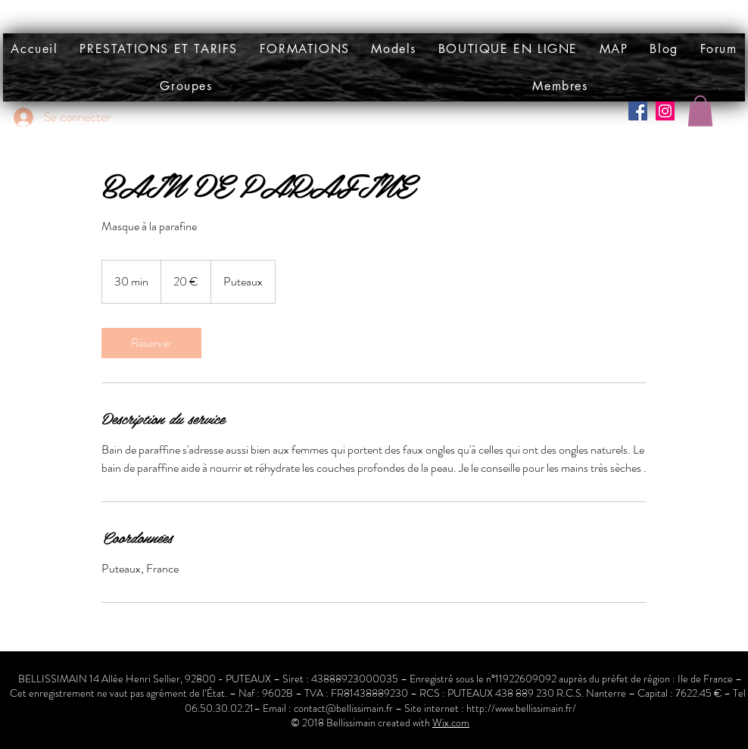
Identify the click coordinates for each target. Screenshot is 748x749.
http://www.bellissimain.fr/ (521, 708)
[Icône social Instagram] (665, 110)
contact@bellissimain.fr (343, 708)
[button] (393, 48)
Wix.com (450, 722)
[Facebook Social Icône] (637, 110)
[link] (151, 343)
